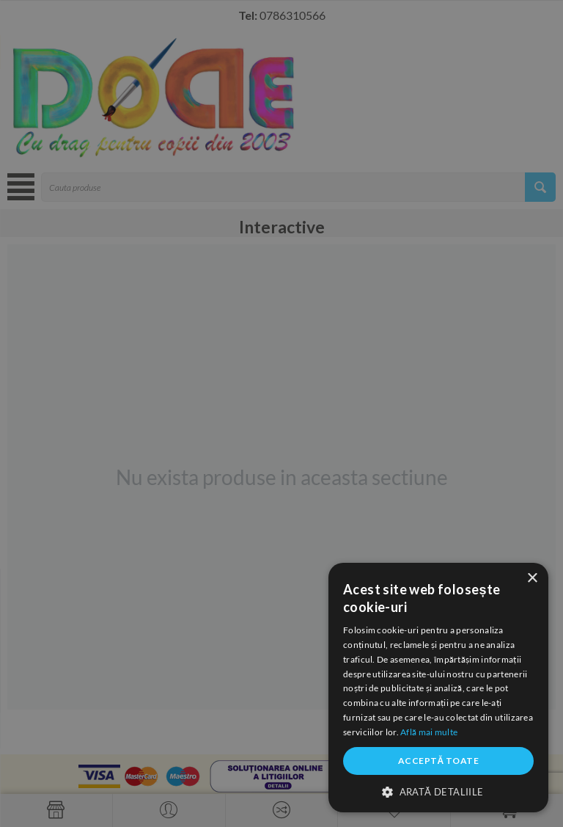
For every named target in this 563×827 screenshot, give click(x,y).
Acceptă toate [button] (438, 760)
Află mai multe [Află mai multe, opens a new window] (428, 731)
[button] (438, 791)
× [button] (531, 578)
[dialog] (281, 413)
